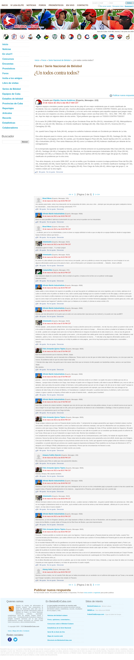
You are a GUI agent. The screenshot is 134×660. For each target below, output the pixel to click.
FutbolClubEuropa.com (104, 614)
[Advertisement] (46, 49)
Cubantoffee (47, 270)
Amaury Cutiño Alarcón (52, 455)
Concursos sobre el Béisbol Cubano (61, 624)
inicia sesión (88, 592)
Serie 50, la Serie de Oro (56, 632)
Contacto (26, 631)
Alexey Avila (47, 569)
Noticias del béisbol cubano (57, 615)
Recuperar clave (117, 6)
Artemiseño (47, 242)
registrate (97, 592)
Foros (43, 60)
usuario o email (98, 3)
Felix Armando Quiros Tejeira (54, 349)
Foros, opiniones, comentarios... (59, 619)
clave (111, 3)
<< (70, 194)
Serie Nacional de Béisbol (59, 60)
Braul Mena (47, 198)
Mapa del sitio (17, 631)
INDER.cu (98, 610)
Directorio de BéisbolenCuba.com (60, 640)
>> (98, 194)
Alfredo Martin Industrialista (53, 214)
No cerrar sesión (105, 6)
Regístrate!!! (129, 6)
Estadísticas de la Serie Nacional (59, 628)
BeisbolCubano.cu (99, 606)
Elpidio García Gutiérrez (64, 100)
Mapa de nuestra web (55, 636)
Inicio (37, 60)
